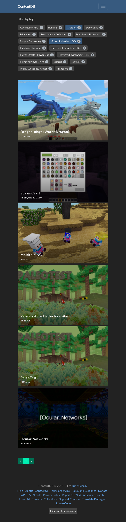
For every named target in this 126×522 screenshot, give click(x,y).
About (29, 490)
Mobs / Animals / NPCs (66, 41)
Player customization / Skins (68, 48)
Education (28, 34)
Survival (78, 61)
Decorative (94, 27)
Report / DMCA (71, 494)
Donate (102, 490)
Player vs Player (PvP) (34, 61)
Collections (50, 499)
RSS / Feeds (34, 494)
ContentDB (26, 6)
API (23, 494)
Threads (37, 499)
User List (24, 499)
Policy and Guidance (84, 490)
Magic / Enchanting (33, 41)
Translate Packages (93, 499)
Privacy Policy (51, 494)
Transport (64, 68)
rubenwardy (80, 485)
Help (20, 490)
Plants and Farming (33, 48)
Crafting (74, 27)
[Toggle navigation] (103, 6)
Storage (60, 61)
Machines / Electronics (91, 34)
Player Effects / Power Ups (37, 54)
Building (55, 27)
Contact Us (41, 490)
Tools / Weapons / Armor (36, 68)
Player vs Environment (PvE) (76, 54)
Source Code (63, 503)
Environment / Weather (56, 34)
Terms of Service (60, 490)
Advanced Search (93, 494)
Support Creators (69, 499)
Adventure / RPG (31, 27)
